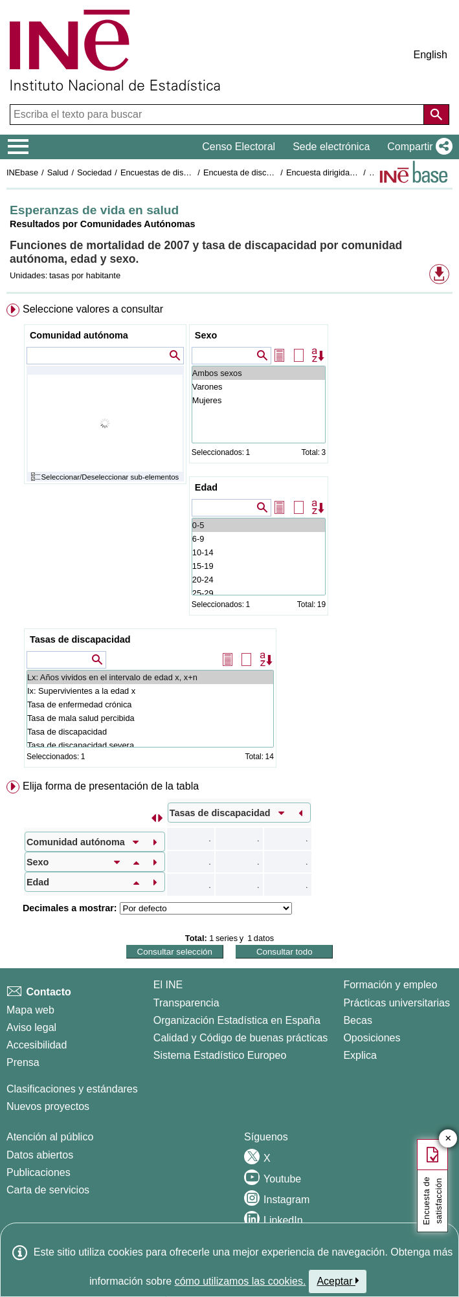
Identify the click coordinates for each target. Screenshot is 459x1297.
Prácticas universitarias (396, 1002)
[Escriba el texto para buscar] (218, 114)
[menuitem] (229, 538)
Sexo (206, 335)
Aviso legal (31, 1027)
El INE (168, 984)
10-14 (258, 552)
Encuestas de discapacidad (170, 172)
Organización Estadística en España (236, 1020)
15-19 (258, 566)
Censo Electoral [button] (238, 146)
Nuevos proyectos (47, 1106)
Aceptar (338, 1281)
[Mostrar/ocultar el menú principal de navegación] (18, 147)
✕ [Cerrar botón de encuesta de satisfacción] (448, 1138)
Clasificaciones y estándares (72, 1088)
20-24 (258, 579)
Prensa (22, 1062)
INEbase (22, 172)
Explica (360, 1055)
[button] (417, 147)
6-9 (258, 539)
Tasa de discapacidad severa (150, 745)
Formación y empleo (390, 984)
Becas (357, 1020)
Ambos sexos (258, 373)
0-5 (258, 525)
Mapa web (30, 1009)
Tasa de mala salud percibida (150, 718)
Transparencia (186, 1002)
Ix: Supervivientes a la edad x (150, 691)
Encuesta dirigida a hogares (337, 172)
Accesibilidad (36, 1044)
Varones (258, 387)
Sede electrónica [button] (331, 146)
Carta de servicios (47, 1189)
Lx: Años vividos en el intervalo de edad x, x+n (150, 677)
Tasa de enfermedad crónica (150, 704)
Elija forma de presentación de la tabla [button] (111, 786)
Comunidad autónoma (79, 335)
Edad (206, 487)
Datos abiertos (39, 1154)
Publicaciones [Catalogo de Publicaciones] (38, 1172)
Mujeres (258, 400)
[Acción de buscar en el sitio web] (436, 114)
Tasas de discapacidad (80, 639)
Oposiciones (371, 1037)
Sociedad (94, 172)
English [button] (430, 54)
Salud (58, 172)
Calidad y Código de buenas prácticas (240, 1037)
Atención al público (49, 1136)
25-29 (258, 593)
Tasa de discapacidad (150, 731)
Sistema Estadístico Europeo (219, 1055)
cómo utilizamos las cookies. (240, 1281)
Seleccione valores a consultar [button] (93, 309)
